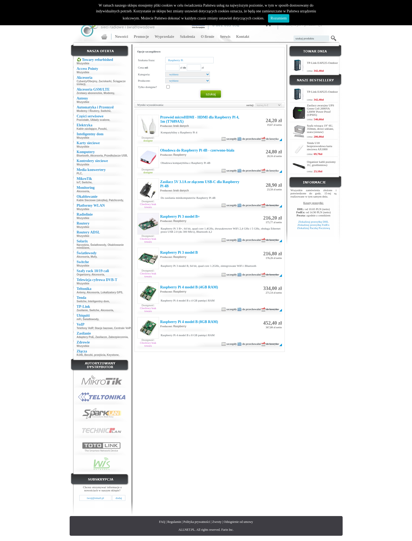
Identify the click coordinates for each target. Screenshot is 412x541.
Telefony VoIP (85, 328)
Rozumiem (279, 18)
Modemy (109, 93)
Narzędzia (83, 244)
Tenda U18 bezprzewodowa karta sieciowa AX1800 (319, 146)
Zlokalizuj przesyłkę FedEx (313, 224)
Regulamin (174, 522)
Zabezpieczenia (118, 337)
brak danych (181, 125)
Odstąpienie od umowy (238, 522)
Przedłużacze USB (115, 155)
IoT (78, 182)
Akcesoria (96, 155)
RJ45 (80, 354)
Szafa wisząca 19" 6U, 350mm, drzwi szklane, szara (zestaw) (320, 128)
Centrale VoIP (122, 328)
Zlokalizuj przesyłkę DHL (313, 221)
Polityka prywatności (196, 522)
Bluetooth (83, 155)
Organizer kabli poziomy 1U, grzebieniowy (321, 163)
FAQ (162, 522)
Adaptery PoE (85, 337)
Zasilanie (82, 310)
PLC (79, 173)
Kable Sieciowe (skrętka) (92, 200)
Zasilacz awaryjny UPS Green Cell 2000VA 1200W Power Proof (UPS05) (320, 110)
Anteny (81, 292)
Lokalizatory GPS (111, 292)
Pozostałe (83, 119)
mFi (79, 319)
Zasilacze (101, 337)
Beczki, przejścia (94, 354)
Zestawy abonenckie (89, 93)
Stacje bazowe (103, 328)
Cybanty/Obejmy (87, 81)
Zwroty (217, 522)
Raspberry (179, 154)
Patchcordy (116, 200)
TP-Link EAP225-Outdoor (322, 62)
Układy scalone (100, 119)
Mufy (94, 256)
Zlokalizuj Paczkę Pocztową (313, 228)
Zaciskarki (105, 81)
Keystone (113, 354)
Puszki (102, 128)
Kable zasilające (87, 128)
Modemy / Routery (88, 111)
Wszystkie (83, 63)
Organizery (83, 274)
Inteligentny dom (98, 301)
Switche (106, 111)
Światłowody (98, 244)
